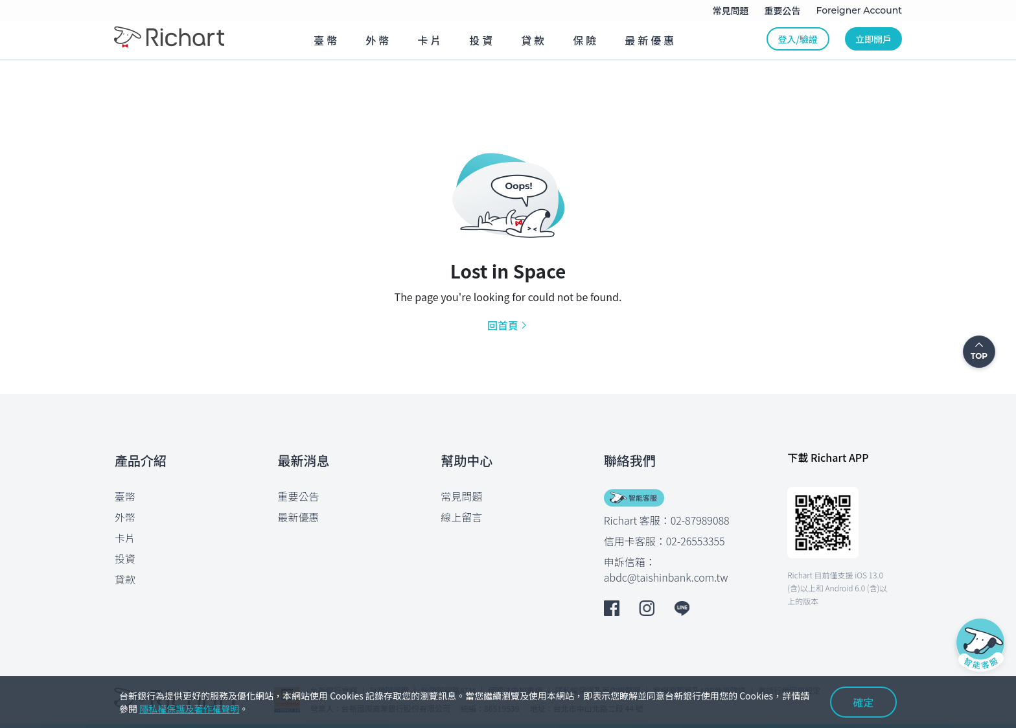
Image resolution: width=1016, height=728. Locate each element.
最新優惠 (298, 517)
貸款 (125, 579)
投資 (125, 558)
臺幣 (125, 496)
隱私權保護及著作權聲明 (189, 708)
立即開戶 (873, 38)
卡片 (125, 537)
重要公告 (298, 496)
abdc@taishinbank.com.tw (666, 577)
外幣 (125, 517)
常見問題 (461, 496)
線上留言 (461, 517)
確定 (863, 702)
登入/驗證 (798, 38)
